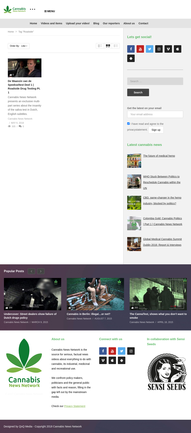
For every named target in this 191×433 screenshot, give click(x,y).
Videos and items (51, 23)
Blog (96, 23)
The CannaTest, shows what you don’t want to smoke (158, 316)
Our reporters (111, 23)
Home (33, 23)
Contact (143, 23)
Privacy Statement (74, 406)
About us (129, 23)
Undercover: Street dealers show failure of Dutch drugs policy (30, 316)
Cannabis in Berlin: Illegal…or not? (88, 314)
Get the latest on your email (144, 108)
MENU (49, 11)
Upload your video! (78, 23)
